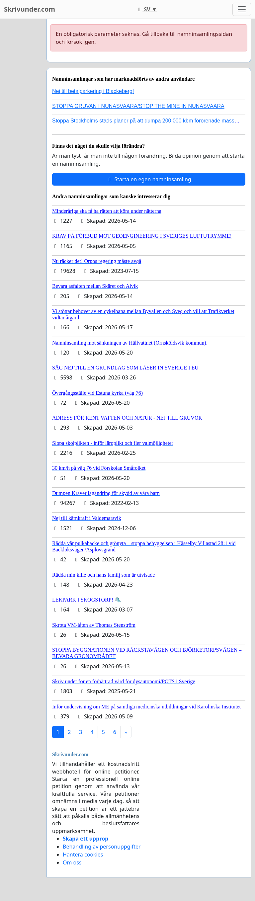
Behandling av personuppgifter (102, 846)
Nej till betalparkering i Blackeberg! (93, 91)
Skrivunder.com (29, 9)
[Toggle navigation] (241, 9)
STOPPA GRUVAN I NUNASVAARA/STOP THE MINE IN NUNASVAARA (138, 106)
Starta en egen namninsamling (148, 179)
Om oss (72, 862)
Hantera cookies (83, 854)
